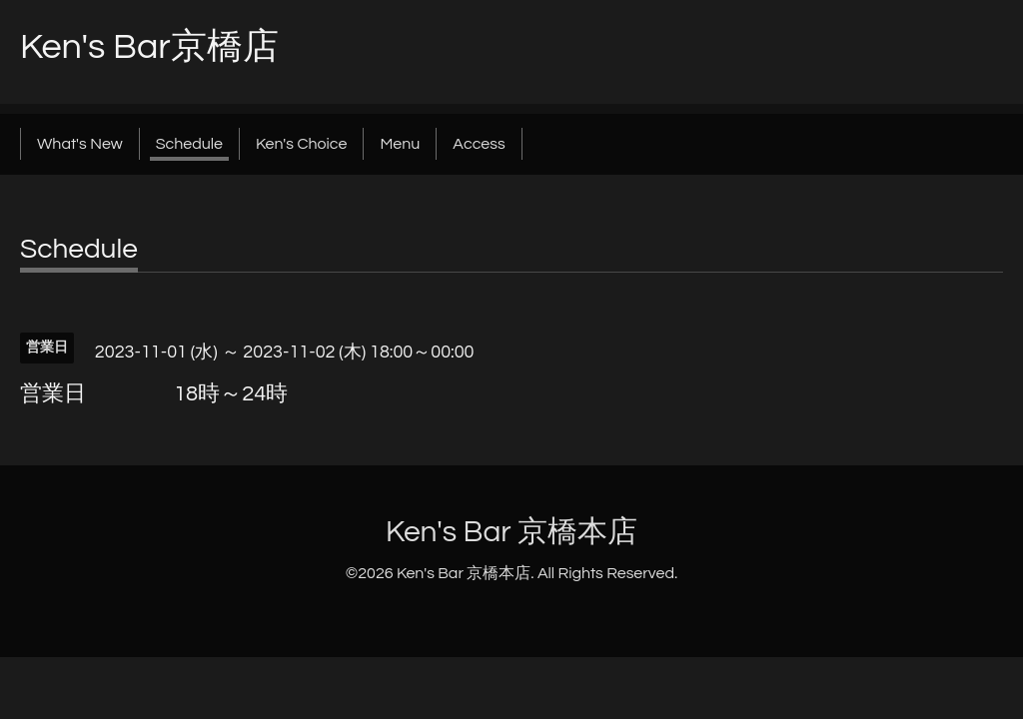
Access (479, 144)
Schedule (189, 144)
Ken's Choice (301, 144)
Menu (400, 144)
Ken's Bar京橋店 (149, 47)
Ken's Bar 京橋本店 (511, 531)
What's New (80, 144)
